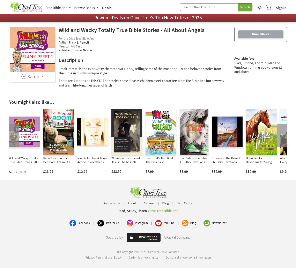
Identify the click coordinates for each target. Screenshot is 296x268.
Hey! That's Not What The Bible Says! (159, 160)
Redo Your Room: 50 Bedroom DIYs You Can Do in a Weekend (57, 162)
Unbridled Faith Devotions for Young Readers (259, 162)
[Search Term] (209, 7)
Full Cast (76, 46)
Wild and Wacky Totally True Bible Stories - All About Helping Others (23, 162)
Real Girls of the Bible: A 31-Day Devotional (194, 160)
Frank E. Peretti (79, 42)
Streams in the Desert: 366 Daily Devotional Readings (226, 162)
